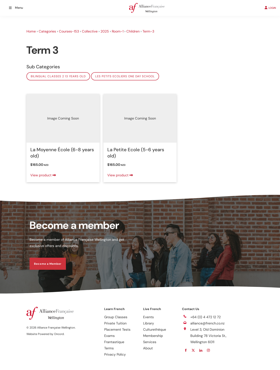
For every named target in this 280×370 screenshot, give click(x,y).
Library (148, 323)
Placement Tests (117, 329)
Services (149, 342)
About (148, 348)
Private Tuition (115, 323)
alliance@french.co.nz (207, 323)
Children (133, 31)
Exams (109, 336)
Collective (90, 31)
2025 (105, 31)
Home (31, 31)
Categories (47, 31)
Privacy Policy (115, 354)
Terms (109, 348)
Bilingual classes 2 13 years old (58, 76)
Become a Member (43, 261)
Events (148, 317)
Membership (153, 336)
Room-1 (117, 31)
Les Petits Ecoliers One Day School (125, 76)
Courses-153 (69, 31)
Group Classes (115, 317)
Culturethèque (154, 329)
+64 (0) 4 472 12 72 (205, 317)
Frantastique (114, 342)
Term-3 (148, 31)
